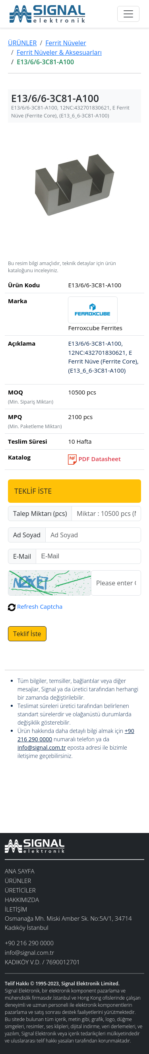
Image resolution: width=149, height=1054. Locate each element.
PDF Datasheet (94, 459)
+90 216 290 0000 (29, 943)
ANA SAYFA (19, 871)
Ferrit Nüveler (65, 42)
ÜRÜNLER (22, 42)
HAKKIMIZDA (22, 900)
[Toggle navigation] (128, 14)
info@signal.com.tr (41, 747)
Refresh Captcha (35, 606)
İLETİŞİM (16, 909)
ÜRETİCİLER (20, 890)
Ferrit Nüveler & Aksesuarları (59, 52)
